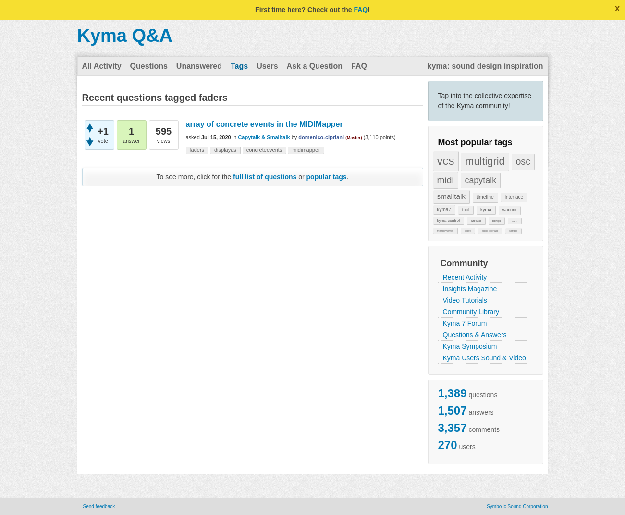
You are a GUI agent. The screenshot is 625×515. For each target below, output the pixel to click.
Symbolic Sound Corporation (517, 506)
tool (465, 209)
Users (267, 66)
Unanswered (199, 66)
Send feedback (99, 506)
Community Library (471, 312)
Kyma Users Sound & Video (484, 358)
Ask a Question (315, 66)
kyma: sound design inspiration (485, 66)
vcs (445, 160)
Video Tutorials (465, 300)
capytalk (480, 180)
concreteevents (264, 150)
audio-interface (490, 230)
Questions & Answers (475, 335)
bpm (514, 220)
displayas (225, 150)
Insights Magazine (470, 289)
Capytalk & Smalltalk (264, 137)
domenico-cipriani (321, 137)
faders (197, 150)
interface (514, 197)
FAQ (361, 9)
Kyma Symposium (470, 346)
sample (513, 230)
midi (445, 180)
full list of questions (264, 177)
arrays (476, 221)
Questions (149, 66)
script (496, 221)
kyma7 (444, 209)
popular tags (326, 177)
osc (522, 161)
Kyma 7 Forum (465, 323)
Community (464, 263)
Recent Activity (465, 277)
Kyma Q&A (125, 35)
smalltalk (451, 196)
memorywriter (445, 230)
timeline (485, 197)
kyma (485, 209)
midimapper (305, 150)
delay (468, 230)
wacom (509, 210)
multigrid (484, 161)
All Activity (102, 66)
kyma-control (448, 220)
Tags (239, 66)
